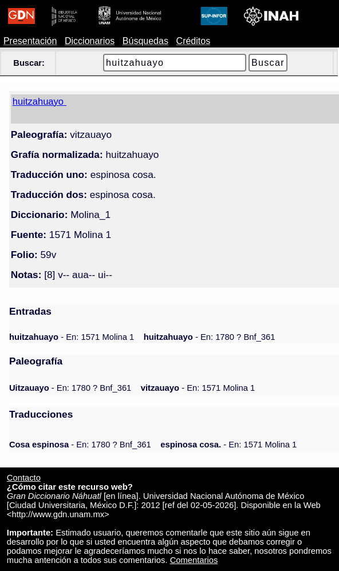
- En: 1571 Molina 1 (71, 337)
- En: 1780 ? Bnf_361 (209, 337)
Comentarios (194, 560)
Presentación (30, 41)
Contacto (24, 477)
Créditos (193, 41)
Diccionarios (90, 41)
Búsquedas (145, 41)
